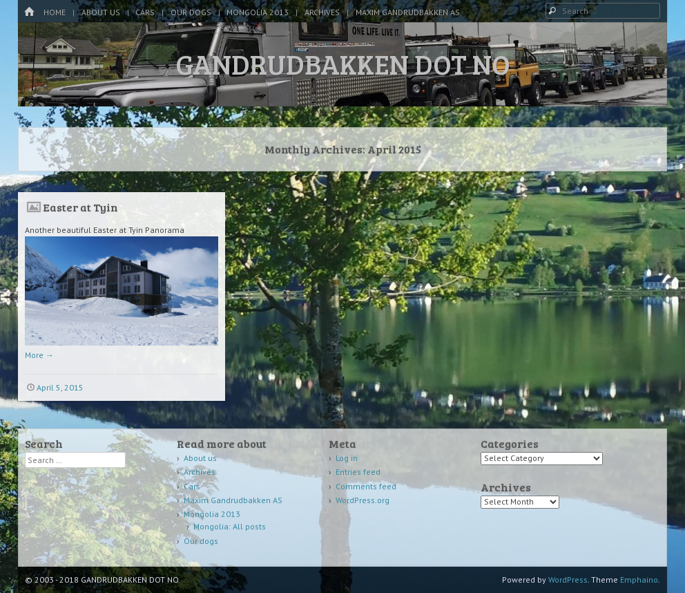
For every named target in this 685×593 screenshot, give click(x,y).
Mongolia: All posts (229, 526)
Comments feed (366, 486)
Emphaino (639, 579)
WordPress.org (362, 500)
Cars (145, 12)
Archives (322, 12)
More (39, 355)
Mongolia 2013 (257, 12)
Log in (347, 458)
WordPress (568, 579)
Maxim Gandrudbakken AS (408, 12)
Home (55, 12)
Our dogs (191, 12)
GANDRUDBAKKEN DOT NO (342, 63)
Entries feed (358, 472)
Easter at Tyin (80, 207)
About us (100, 12)
